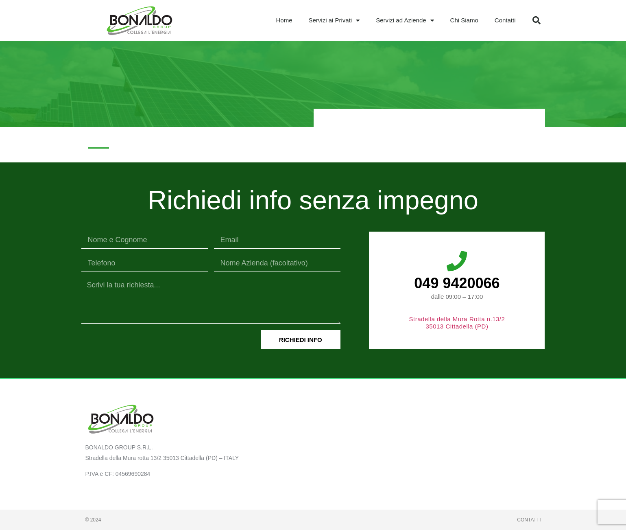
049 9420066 (456, 283)
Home (284, 20)
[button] (536, 20)
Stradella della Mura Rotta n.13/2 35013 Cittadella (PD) (457, 322)
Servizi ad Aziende (405, 20)
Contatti (505, 20)
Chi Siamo (464, 20)
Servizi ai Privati (334, 20)
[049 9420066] (457, 261)
